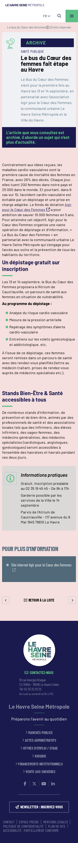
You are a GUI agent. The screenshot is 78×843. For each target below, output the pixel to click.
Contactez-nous (41, 672)
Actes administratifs (40, 740)
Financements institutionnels (40, 764)
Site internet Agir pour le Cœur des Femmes (41, 564)
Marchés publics (40, 732)
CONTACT (9, 822)
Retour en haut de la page (68, 621)
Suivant (72, 600)
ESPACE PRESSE (29, 822)
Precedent (5, 600)
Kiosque (40, 756)
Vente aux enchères (40, 771)
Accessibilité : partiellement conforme (31, 830)
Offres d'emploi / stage (40, 748)
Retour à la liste (41, 600)
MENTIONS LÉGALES (55, 822)
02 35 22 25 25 (32, 689)
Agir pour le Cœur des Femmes (37, 207)
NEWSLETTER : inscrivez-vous (41, 807)
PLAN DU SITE (57, 826)
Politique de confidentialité (23, 826)
